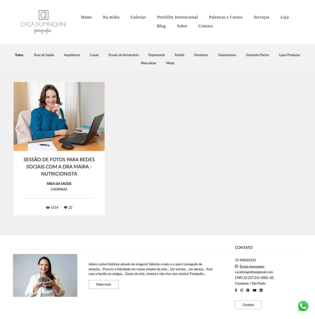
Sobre (182, 26)
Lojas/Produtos (289, 55)
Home (86, 17)
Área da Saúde (44, 55)
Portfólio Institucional (177, 17)
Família (179, 55)
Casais (94, 55)
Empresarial (156, 55)
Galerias (138, 17)
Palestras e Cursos (226, 17)
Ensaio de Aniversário (124, 55)
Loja (285, 17)
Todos (19, 55)
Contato (206, 26)
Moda (170, 63)
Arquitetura (72, 55)
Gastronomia (227, 55)
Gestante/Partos (257, 55)
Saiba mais (103, 284)
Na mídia (111, 17)
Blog (161, 26)
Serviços (261, 17)
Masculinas (148, 63)
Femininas (201, 55)
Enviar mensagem (252, 266)
